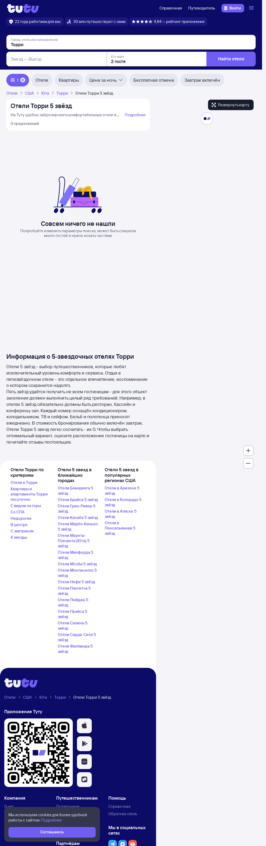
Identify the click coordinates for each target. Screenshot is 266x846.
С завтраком (22, 530)
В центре (19, 524)
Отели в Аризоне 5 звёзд (122, 490)
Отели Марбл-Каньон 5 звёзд (78, 526)
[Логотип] (23, 8)
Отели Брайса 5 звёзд (78, 499)
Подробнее (135, 114)
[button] (84, 725)
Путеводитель (201, 8)
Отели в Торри (24, 482)
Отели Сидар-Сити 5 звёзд (77, 637)
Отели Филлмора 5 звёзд (75, 649)
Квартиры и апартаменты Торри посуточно (29, 494)
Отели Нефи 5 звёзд (76, 581)
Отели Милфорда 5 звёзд (75, 555)
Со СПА (18, 511)
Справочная (170, 8)
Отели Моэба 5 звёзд (77, 563)
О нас (9, 806)
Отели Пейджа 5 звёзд (73, 602)
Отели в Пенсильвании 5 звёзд (120, 528)
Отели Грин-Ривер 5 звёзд (76, 508)
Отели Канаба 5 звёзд (78, 517)
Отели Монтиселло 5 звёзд (77, 573)
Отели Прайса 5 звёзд (72, 614)
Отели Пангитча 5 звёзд (74, 591)
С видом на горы (26, 505)
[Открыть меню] (252, 8)
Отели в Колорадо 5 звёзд (123, 502)
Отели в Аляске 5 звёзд (121, 514)
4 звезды (19, 537)
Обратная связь (122, 813)
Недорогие (21, 518)
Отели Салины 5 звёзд (73, 625)
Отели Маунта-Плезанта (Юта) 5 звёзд (74, 540)
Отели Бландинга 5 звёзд (75, 490)
